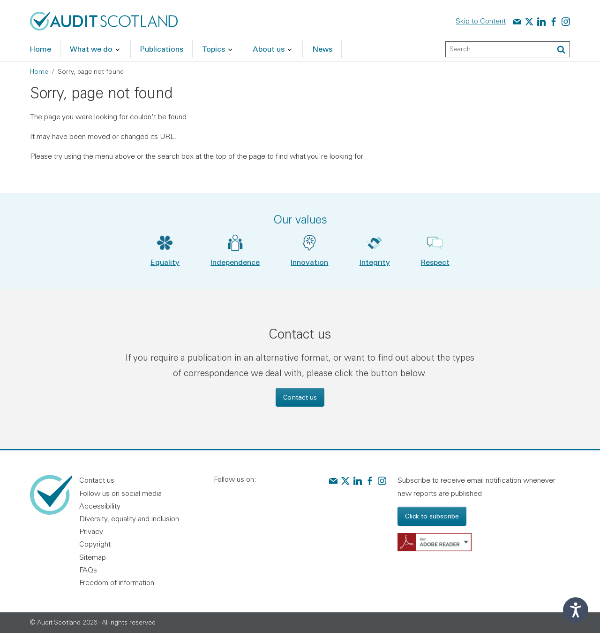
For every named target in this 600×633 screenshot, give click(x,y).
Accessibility (99, 505)
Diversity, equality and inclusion (129, 518)
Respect (435, 262)
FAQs (88, 569)
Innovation (309, 262)
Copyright (95, 543)
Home (39, 71)
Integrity (375, 262)
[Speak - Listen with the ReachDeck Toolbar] (575, 610)
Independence (235, 262)
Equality (165, 262)
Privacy (91, 531)
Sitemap (92, 557)
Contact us (300, 397)
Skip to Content (481, 20)
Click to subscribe (432, 515)
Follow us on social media (120, 493)
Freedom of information (116, 582)
